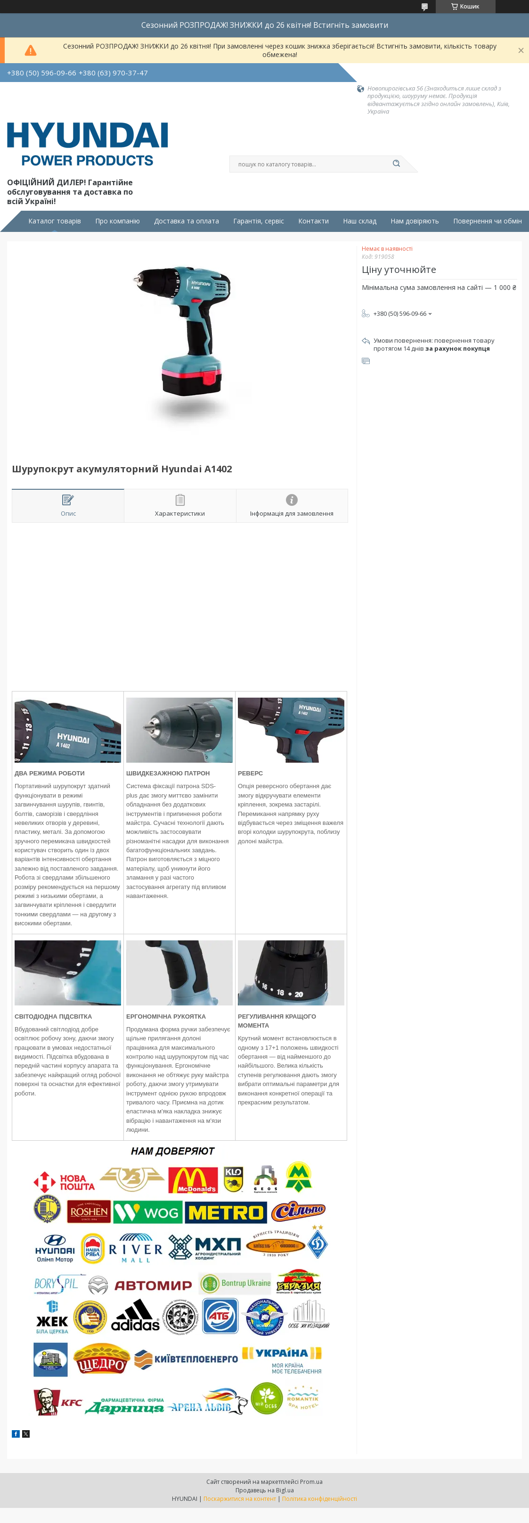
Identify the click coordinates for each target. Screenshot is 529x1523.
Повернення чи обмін (487, 221)
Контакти (313, 221)
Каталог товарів (54, 221)
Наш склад (359, 221)
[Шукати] (396, 164)
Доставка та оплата (186, 221)
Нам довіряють (415, 221)
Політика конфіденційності (319, 1499)
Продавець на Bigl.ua (265, 1490)
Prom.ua (311, 1482)
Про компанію (117, 221)
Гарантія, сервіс (258, 221)
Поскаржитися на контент (239, 1499)
